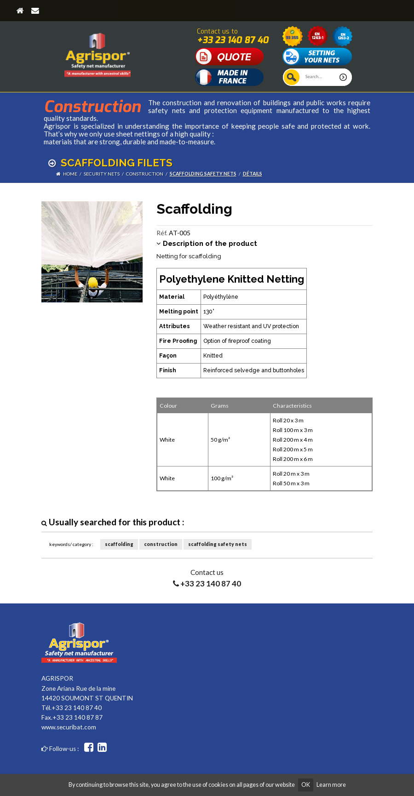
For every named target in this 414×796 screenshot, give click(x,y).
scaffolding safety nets (203, 173)
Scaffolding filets (110, 163)
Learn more (331, 784)
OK (305, 784)
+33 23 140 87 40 (233, 40)
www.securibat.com (68, 727)
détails (252, 173)
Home (70, 173)
